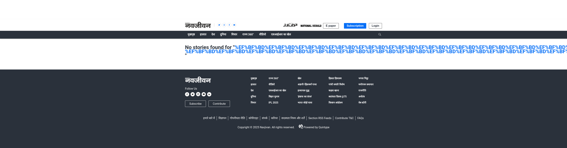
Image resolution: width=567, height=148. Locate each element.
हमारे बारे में (209, 118)
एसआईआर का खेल (277, 90)
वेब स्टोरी (362, 102)
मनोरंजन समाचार (366, 84)
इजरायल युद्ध (303, 90)
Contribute (219, 103)
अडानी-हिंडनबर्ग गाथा (307, 84)
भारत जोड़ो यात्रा (305, 102)
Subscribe (195, 103)
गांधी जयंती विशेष (336, 84)
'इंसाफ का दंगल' (305, 96)
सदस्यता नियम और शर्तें (293, 118)
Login (375, 25)
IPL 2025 (273, 102)
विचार (253, 102)
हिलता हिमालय (335, 78)
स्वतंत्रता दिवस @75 (338, 96)
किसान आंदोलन (336, 102)
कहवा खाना (334, 90)
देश (252, 90)
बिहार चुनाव (274, 96)
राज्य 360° (274, 78)
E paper (331, 25)
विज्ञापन (222, 118)
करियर (274, 118)
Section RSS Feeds (319, 118)
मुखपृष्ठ (254, 78)
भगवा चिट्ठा (363, 78)
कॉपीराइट (253, 118)
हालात (253, 84)
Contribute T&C (344, 118)
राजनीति (362, 90)
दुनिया (253, 96)
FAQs (360, 118)
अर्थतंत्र (361, 96)
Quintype (323, 127)
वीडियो (272, 84)
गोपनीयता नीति (237, 118)
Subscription (355, 25)
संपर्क (264, 118)
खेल (299, 78)
